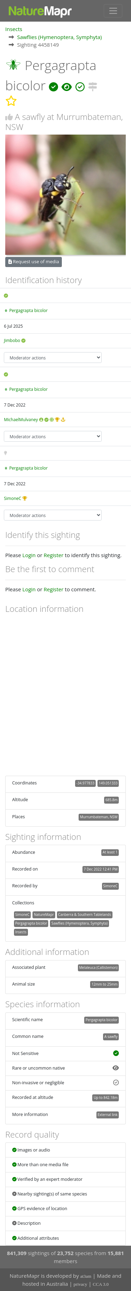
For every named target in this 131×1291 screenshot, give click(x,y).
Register (54, 555)
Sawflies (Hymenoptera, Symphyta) (59, 36)
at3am (86, 1276)
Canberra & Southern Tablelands (84, 914)
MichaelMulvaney (21, 420)
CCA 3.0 (101, 1284)
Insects (13, 28)
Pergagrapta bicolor (28, 310)
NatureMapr (44, 914)
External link (107, 1114)
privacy (80, 1284)
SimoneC (12, 498)
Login (29, 555)
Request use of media (33, 261)
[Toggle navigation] (113, 10)
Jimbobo (12, 340)
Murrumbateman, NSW (98, 816)
